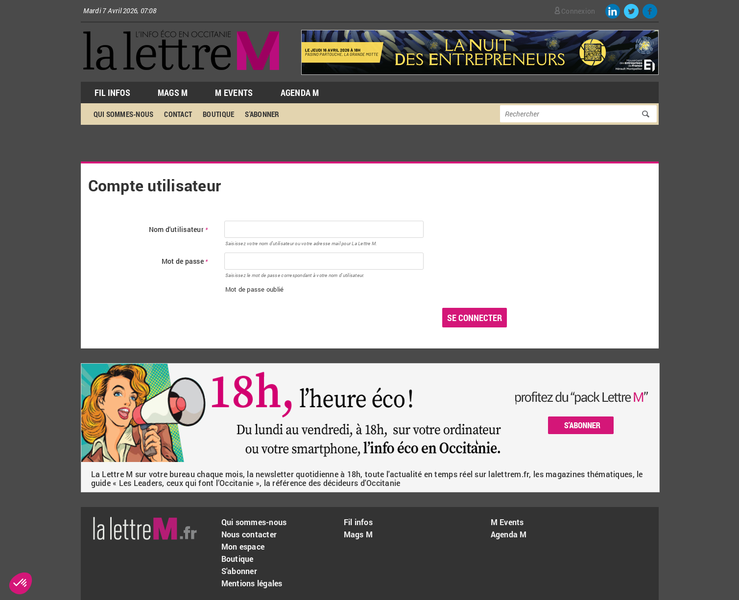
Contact (178, 114)
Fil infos (358, 522)
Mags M (173, 92)
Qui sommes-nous (124, 114)
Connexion (578, 11)
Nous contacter (249, 534)
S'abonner (262, 114)
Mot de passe (185, 261)
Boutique (218, 114)
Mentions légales (252, 583)
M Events (234, 92)
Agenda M (300, 92)
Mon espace (243, 546)
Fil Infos (112, 92)
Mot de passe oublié (254, 289)
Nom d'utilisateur (178, 230)
